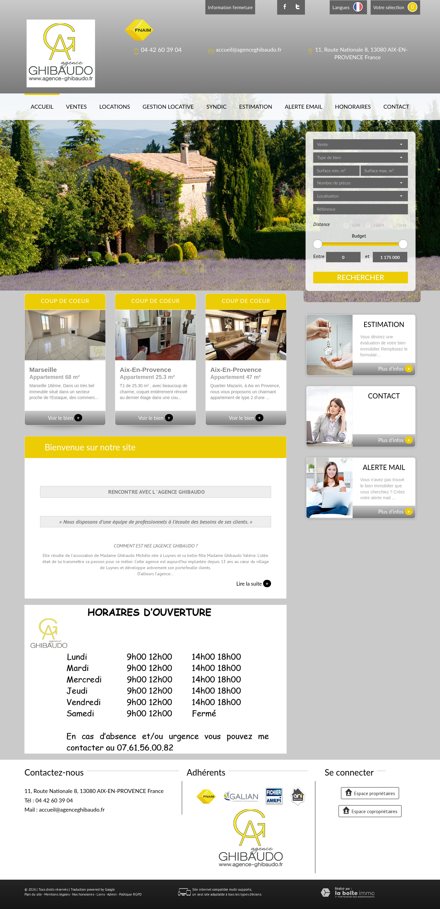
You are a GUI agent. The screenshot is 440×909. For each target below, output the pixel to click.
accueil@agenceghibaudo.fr (248, 49)
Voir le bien (65, 418)
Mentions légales (57, 894)
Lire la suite (253, 583)
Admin (112, 894)
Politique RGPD (130, 894)
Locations (114, 106)
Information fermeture (230, 7)
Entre (318, 256)
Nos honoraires (83, 894)
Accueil (42, 106)
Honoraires (353, 106)
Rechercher (360, 277)
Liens (101, 894)
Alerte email (303, 106)
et (367, 256)
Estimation (255, 106)
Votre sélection (388, 7)
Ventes (76, 106)
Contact (396, 106)
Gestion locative (168, 106)
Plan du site (33, 894)
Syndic (216, 106)
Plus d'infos (395, 368)
